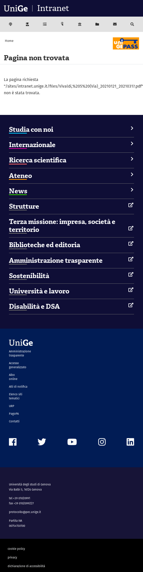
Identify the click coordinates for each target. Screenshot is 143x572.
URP (11, 406)
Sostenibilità (29, 275)
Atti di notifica (18, 387)
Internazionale (32, 144)
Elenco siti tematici (15, 396)
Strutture (24, 206)
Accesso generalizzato (17, 365)
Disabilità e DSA (34, 306)
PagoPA (14, 414)
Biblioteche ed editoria (44, 245)
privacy (12, 557)
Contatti (14, 421)
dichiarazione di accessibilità (26, 566)
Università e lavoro (39, 291)
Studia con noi (31, 129)
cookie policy (16, 549)
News (18, 191)
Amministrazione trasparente (56, 260)
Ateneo (20, 175)
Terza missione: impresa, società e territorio (62, 225)
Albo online (13, 377)
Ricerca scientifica (37, 160)
